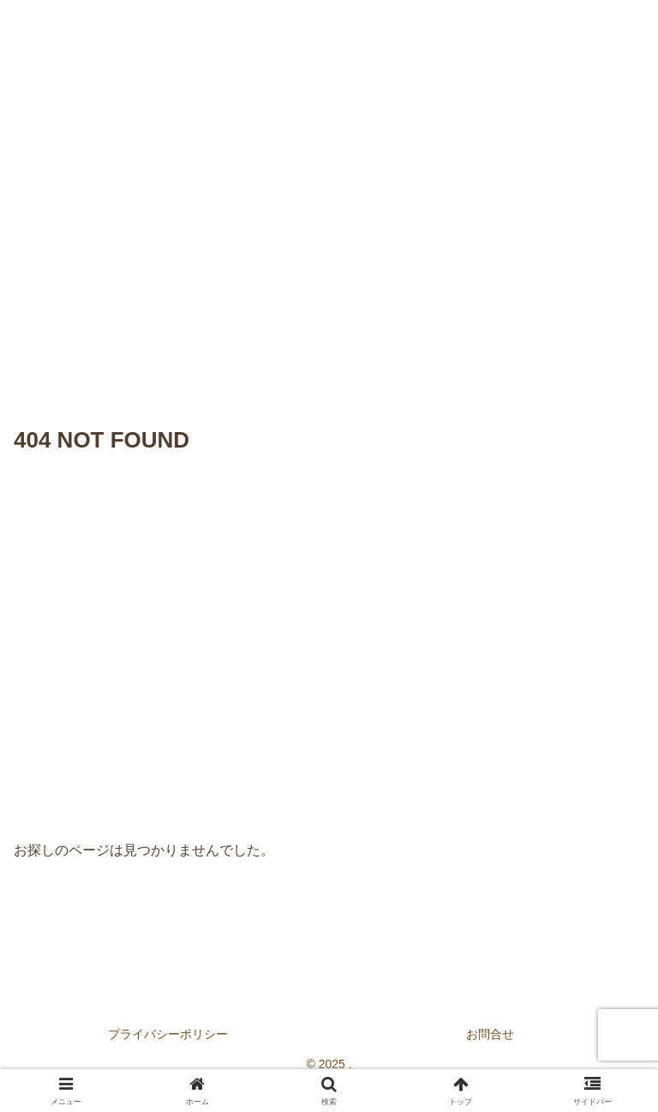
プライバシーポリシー (168, 1034)
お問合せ (490, 1034)
